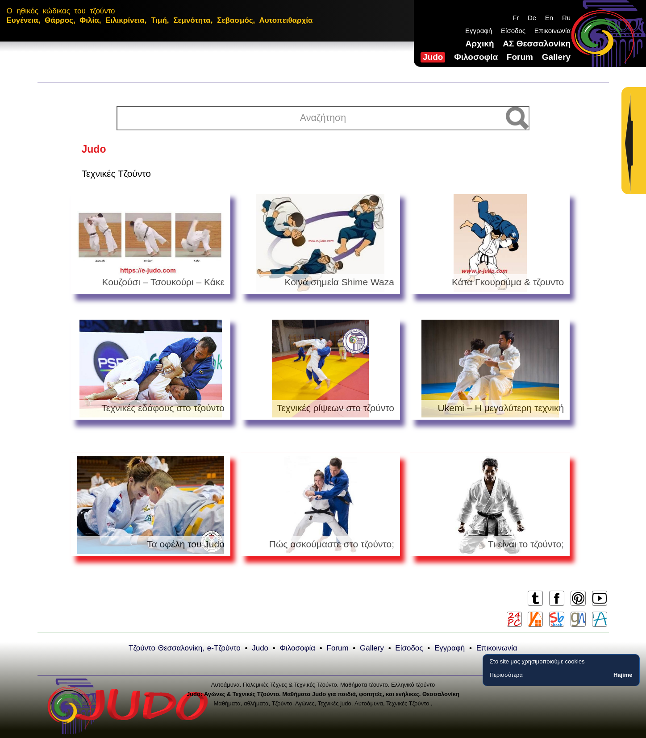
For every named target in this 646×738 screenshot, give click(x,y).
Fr (516, 17)
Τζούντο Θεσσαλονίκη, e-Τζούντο (185, 648)
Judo (433, 57)
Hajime (623, 674)
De (532, 17)
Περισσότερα (506, 674)
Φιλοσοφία (476, 57)
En (549, 17)
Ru (566, 17)
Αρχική (480, 43)
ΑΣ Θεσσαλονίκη (537, 43)
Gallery (556, 57)
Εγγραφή (478, 30)
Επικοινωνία (552, 30)
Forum (520, 57)
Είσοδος (513, 30)
